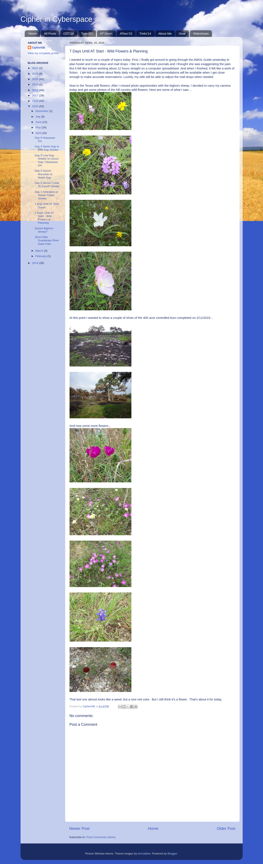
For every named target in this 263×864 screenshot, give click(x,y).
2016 (35, 100)
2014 (35, 263)
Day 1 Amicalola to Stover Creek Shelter (46, 195)
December (42, 111)
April (38, 133)
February (41, 256)
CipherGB (38, 47)
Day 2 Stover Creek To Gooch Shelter (47, 184)
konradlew (144, 853)
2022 (35, 68)
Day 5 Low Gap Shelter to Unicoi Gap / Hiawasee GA (46, 160)
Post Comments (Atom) (100, 837)
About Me (165, 33)
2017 (35, 95)
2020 (35, 79)
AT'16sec (106, 33)
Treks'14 (145, 33)
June (38, 122)
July (38, 116)
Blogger (172, 853)
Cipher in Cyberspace (56, 19)
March (39, 250)
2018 (35, 90)
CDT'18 (68, 33)
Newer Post (79, 828)
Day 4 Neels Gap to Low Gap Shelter (47, 148)
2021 (35, 73)
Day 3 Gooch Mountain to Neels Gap (44, 174)
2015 (35, 106)
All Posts (50, 33)
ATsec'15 (126, 33)
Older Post (226, 828)
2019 (35, 84)
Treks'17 (87, 33)
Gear (182, 33)
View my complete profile (43, 53)
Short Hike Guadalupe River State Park (47, 240)
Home (32, 33)
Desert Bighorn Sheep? (44, 230)
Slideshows (201, 33)
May (38, 127)
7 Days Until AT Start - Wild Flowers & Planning (44, 217)
